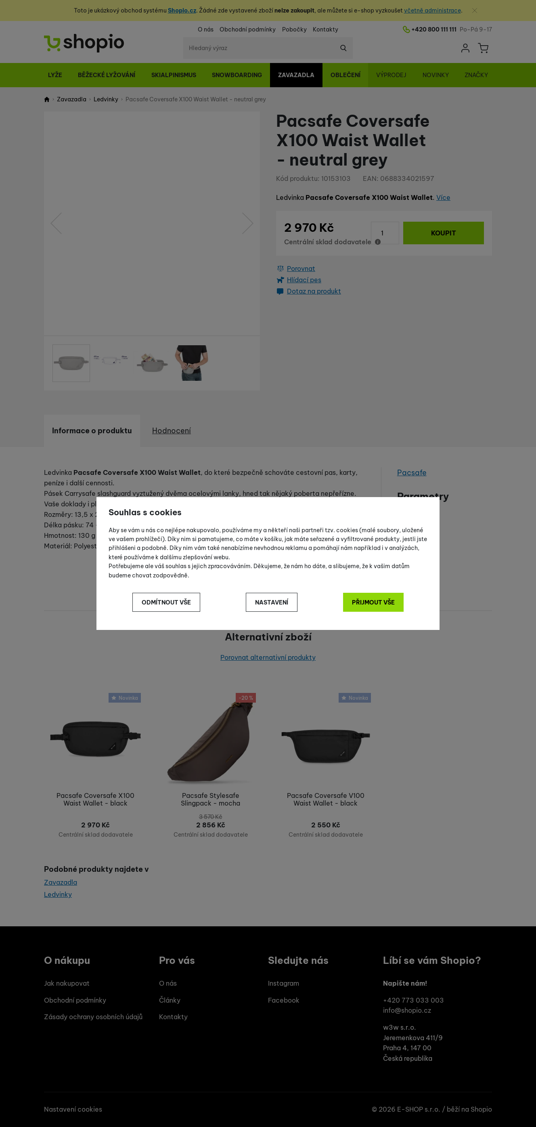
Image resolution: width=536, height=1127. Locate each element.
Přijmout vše (373, 602)
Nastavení (271, 602)
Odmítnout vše (166, 602)
